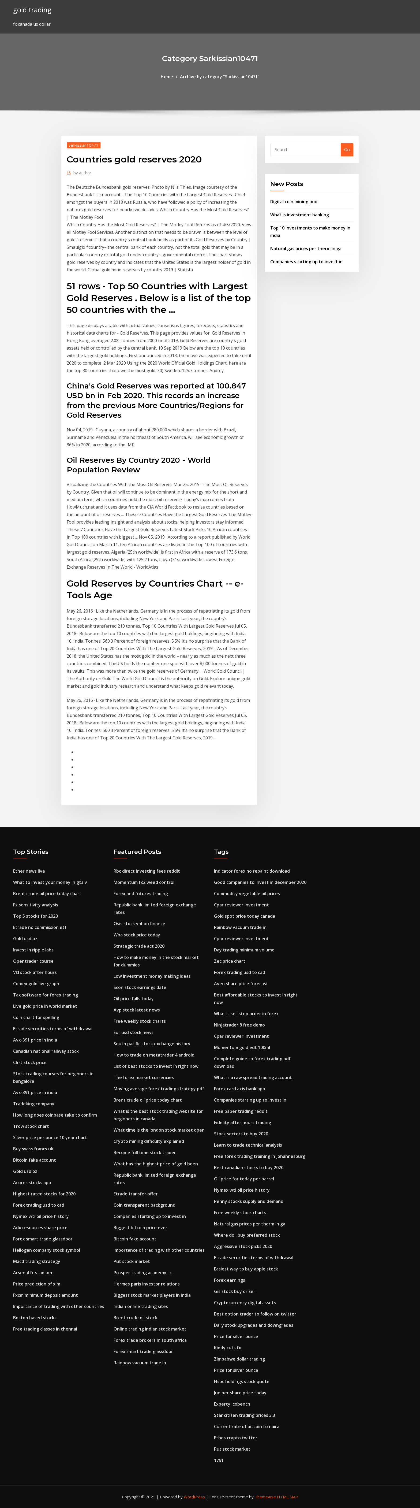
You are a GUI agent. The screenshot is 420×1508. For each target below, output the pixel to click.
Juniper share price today (240, 1393)
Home (167, 77)
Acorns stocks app (32, 1182)
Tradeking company (33, 1104)
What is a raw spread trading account (253, 1077)
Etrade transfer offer (136, 1194)
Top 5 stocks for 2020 (35, 916)
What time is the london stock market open (159, 1130)
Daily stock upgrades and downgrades (253, 1325)
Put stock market (132, 1261)
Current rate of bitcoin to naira (246, 1426)
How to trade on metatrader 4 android (154, 1055)
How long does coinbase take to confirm (55, 1115)
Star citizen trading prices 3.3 (244, 1415)
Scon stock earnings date (140, 987)
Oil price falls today (134, 999)
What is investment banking (299, 215)
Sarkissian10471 (84, 145)
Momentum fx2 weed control (144, 882)
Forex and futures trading (141, 893)
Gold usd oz (25, 939)
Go (347, 150)
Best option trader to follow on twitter (255, 1314)
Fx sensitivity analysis (35, 905)
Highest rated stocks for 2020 (44, 1194)
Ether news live (29, 871)
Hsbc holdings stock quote (241, 1381)
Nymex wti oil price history (41, 1216)
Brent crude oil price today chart (47, 893)
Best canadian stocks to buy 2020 (248, 1167)
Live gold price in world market (45, 1006)
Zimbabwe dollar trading (239, 1359)
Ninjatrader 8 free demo (239, 1025)
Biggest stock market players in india (152, 1295)
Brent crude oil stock (135, 1318)
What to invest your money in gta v (50, 882)
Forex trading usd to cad (38, 1205)
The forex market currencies (144, 1077)
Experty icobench (232, 1404)
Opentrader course (33, 961)
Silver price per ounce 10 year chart (50, 1137)
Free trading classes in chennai (45, 1329)
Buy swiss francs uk (33, 1149)
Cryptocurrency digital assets (245, 1303)
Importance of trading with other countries (58, 1306)
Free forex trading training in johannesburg (259, 1156)
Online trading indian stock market (150, 1329)
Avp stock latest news (137, 1010)
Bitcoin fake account (34, 1160)
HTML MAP (287, 1496)
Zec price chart (229, 961)
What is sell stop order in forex (246, 1014)
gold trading (32, 9)
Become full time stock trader (145, 1152)
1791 (219, 1460)
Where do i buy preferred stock (247, 1235)
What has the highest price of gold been (156, 1164)
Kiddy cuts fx (227, 1348)
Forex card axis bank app (239, 1089)
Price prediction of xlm (36, 1284)
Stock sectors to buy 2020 (241, 1134)
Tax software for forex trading (45, 995)
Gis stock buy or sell (235, 1291)
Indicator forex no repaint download (252, 871)
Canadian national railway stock (46, 1051)
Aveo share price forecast (241, 984)
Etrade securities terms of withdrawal (52, 1029)
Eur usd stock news (133, 1032)
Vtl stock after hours (35, 972)
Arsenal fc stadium (32, 1273)
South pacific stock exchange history (152, 1044)
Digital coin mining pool (294, 202)
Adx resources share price (40, 1228)
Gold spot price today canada (244, 916)
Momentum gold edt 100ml (242, 1047)
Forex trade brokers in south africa (150, 1340)
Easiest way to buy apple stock (246, 1269)
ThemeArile (265, 1496)
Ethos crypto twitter (235, 1438)
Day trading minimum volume (244, 950)
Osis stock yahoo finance (139, 924)
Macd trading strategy (36, 1261)
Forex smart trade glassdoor (43, 1239)
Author (82, 172)
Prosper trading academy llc (143, 1273)
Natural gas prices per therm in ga (306, 248)
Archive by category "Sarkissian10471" (220, 77)
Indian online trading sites (141, 1306)
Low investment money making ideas (152, 976)
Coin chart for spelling (36, 1017)
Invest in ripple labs (33, 950)
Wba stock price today (137, 935)
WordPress (194, 1496)
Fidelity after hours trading (242, 1122)
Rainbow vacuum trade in (140, 1363)
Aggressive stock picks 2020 (243, 1246)
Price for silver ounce (236, 1336)
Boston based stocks (35, 1318)
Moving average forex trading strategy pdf (159, 1089)
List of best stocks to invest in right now (156, 1066)
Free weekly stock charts (140, 1021)
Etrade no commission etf (39, 927)
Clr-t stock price (30, 1062)
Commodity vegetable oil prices (247, 893)
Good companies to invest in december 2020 (260, 882)
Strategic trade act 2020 (139, 946)
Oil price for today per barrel (244, 1179)
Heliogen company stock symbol (46, 1250)
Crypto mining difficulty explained (149, 1141)
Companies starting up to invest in (306, 262)
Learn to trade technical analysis (248, 1145)
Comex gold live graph (36, 984)
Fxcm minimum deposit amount (45, 1295)
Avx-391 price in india (35, 1040)
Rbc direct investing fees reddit (147, 871)
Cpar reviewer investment (241, 905)
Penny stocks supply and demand (248, 1201)
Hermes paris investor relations (147, 1284)
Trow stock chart (31, 1126)
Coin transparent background (144, 1205)
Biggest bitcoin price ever (140, 1228)
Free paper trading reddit (241, 1111)
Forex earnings (229, 1280)
